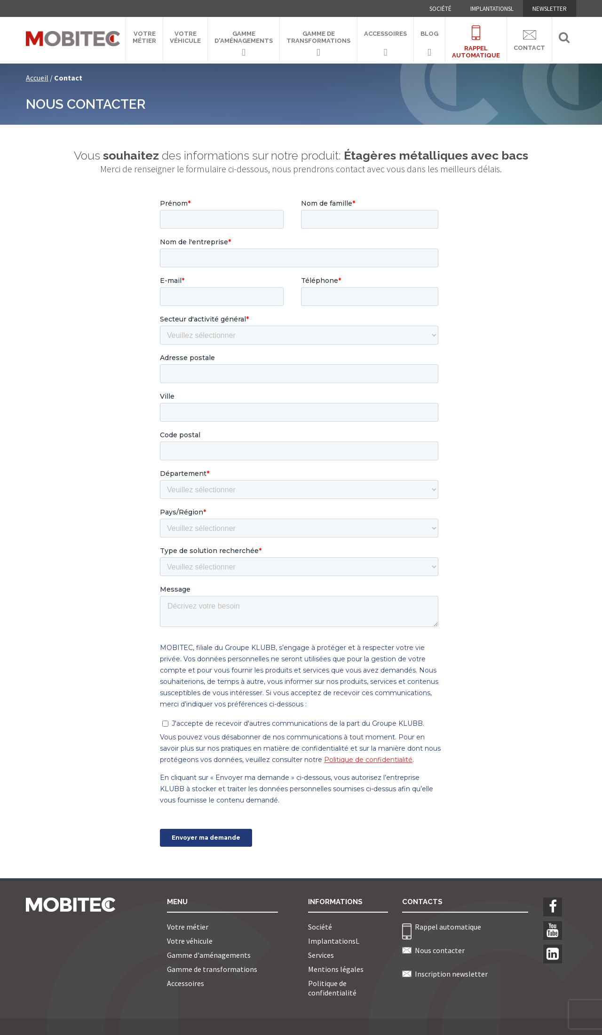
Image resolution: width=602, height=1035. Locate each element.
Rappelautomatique (476, 36)
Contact (529, 39)
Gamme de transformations (318, 37)
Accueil (37, 77)
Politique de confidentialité (332, 988)
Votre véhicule (185, 37)
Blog (429, 33)
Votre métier (144, 37)
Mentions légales (336, 969)
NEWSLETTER (549, 9)
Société (440, 9)
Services (321, 955)
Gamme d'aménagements (243, 37)
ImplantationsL (492, 9)
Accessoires (385, 33)
